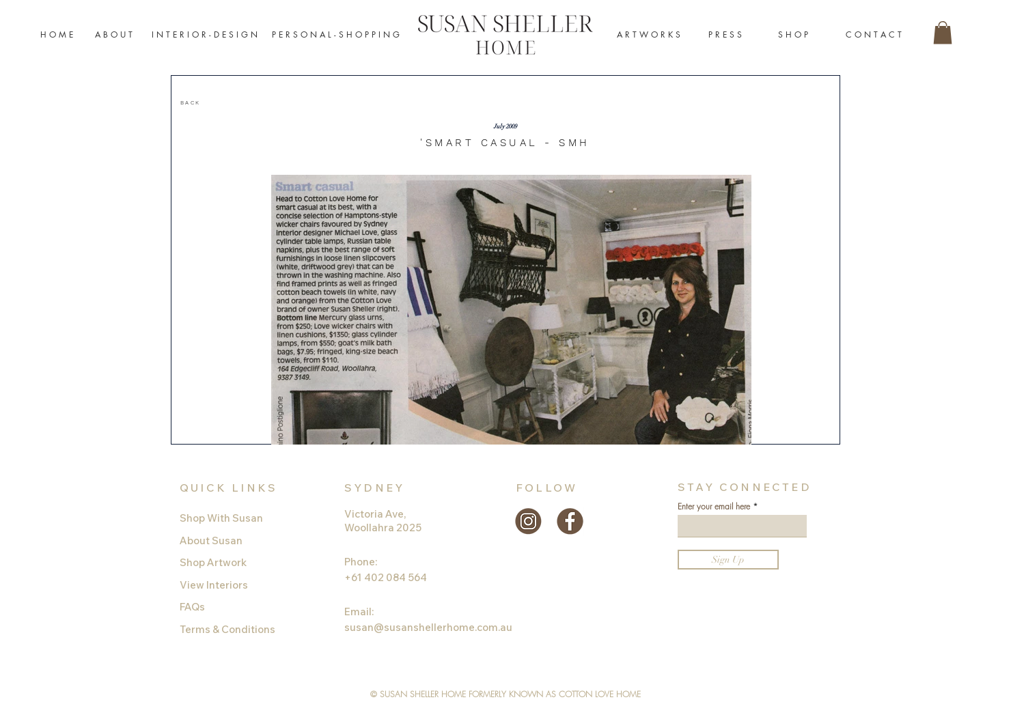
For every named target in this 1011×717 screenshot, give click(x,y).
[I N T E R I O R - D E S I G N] (205, 35)
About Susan (211, 540)
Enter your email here (714, 507)
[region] (244, 104)
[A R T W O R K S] (648, 35)
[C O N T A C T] (874, 35)
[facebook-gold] (570, 521)
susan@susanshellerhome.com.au (428, 627)
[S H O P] (793, 35)
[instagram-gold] (528, 521)
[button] (942, 32)
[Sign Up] (728, 560)
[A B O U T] (114, 35)
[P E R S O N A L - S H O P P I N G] (336, 35)
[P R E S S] (725, 35)
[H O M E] (56, 35)
